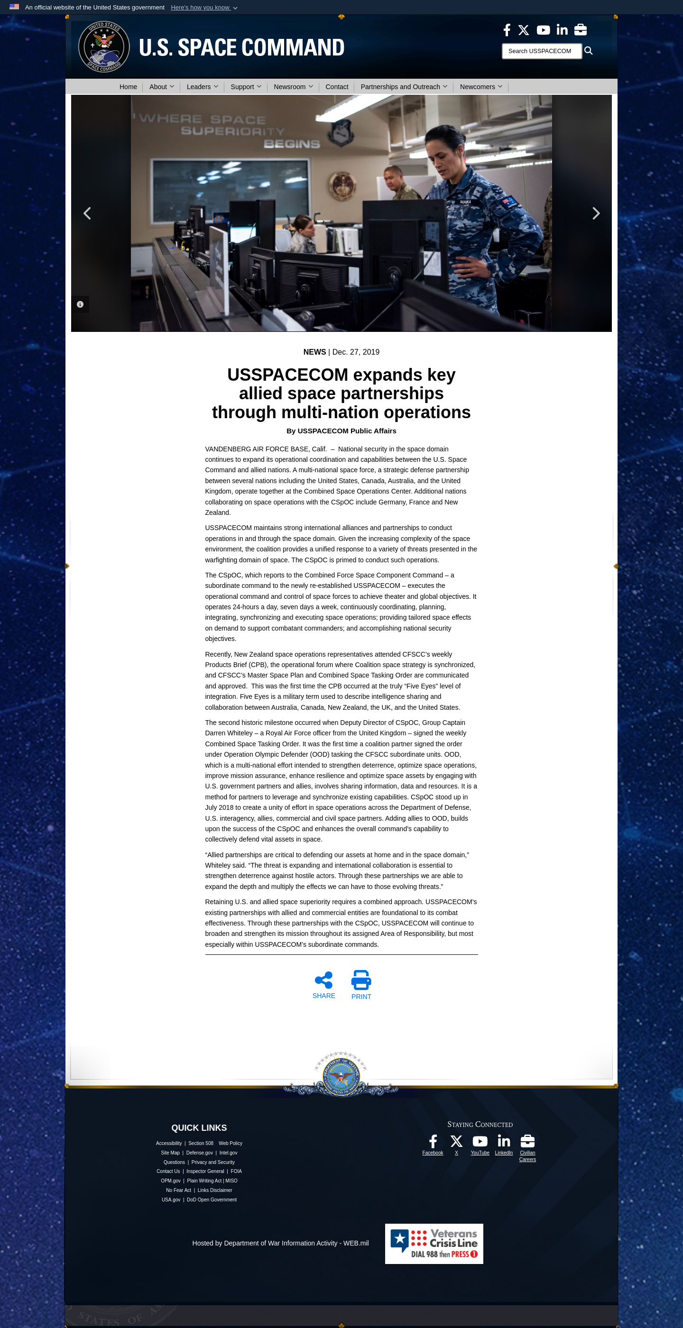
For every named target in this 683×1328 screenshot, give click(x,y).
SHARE (324, 984)
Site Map (170, 1152)
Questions (174, 1162)
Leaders (203, 87)
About (162, 87)
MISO (231, 1180)
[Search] (542, 51)
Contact (337, 87)
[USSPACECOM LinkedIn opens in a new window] (562, 29)
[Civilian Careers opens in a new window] (580, 29)
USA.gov (171, 1199)
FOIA (236, 1171)
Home (128, 87)
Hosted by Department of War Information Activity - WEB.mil (281, 1243)
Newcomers (481, 87)
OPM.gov (171, 1180)
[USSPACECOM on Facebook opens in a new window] (507, 29)
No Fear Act (178, 1190)
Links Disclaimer (215, 1190)
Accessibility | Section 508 (184, 1143)
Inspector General (205, 1171)
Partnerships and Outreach (404, 87)
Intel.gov (229, 1152)
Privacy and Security (213, 1162)
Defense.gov (199, 1152)
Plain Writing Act (204, 1180)
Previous (87, 213)
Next (595, 213)
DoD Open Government (212, 1199)
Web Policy (230, 1143)
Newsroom (294, 87)
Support (246, 87)
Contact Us (168, 1171)
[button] (205, 7)
